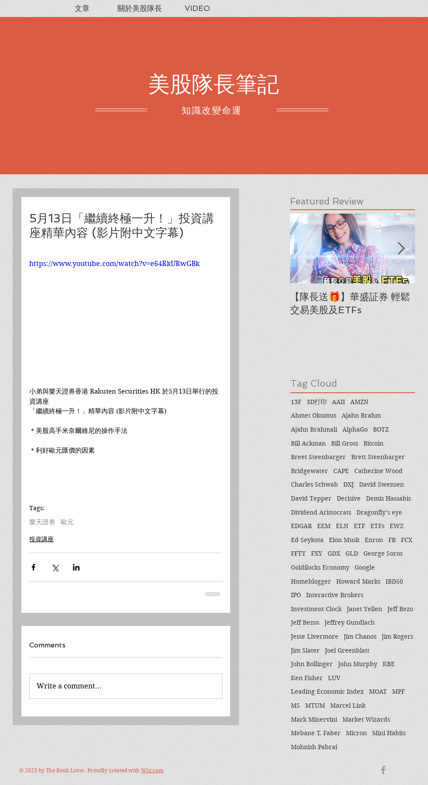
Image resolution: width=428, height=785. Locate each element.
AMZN (359, 402)
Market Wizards (366, 719)
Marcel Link (348, 705)
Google (365, 567)
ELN (342, 526)
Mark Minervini (314, 719)
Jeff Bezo (400, 609)
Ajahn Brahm (361, 415)
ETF (359, 526)
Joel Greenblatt (347, 650)
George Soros (383, 553)
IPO (296, 595)
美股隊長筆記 (213, 84)
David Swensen (381, 484)
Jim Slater (305, 650)
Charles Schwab (314, 484)
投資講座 (41, 539)
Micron (356, 733)
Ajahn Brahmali (314, 429)
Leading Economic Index (327, 691)
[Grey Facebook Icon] (383, 769)
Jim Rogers (397, 636)
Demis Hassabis (388, 498)
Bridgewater (309, 471)
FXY (316, 553)
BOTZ (381, 429)
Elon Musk (344, 540)
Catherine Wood (378, 471)
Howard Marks (358, 581)
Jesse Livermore (314, 636)
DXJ (348, 484)
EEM (324, 526)
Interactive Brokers (334, 595)
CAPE (341, 471)
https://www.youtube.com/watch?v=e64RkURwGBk (114, 263)
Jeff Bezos (305, 622)
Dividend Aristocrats (321, 512)
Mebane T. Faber (316, 733)
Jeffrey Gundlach (349, 622)
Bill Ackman (308, 443)
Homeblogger (311, 581)
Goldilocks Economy (320, 567)
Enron (374, 540)
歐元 (67, 522)
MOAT (378, 691)
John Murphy (357, 664)
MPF (398, 691)
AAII (338, 402)
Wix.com (152, 770)
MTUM (315, 705)
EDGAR (301, 526)
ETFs (377, 526)
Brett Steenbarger (378, 457)
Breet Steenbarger (318, 457)
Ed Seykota (307, 540)
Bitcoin (373, 443)
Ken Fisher (307, 678)
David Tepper (311, 498)
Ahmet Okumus (313, 415)
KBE (389, 664)
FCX (406, 540)
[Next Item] (401, 249)
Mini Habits (389, 733)
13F (296, 402)
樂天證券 (42, 522)
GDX (334, 553)
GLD (351, 553)
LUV (334, 678)
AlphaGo (355, 429)
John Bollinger (312, 664)
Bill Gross (344, 443)
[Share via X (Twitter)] (55, 567)
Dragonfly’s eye (379, 512)
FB (392, 540)
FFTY (298, 553)
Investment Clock (316, 609)
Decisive (349, 498)
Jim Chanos (360, 636)
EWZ (397, 526)
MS (295, 705)
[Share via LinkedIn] (76, 567)
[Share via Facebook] (33, 567)
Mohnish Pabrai (314, 747)
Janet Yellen (364, 609)
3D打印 (317, 402)
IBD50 (394, 581)
